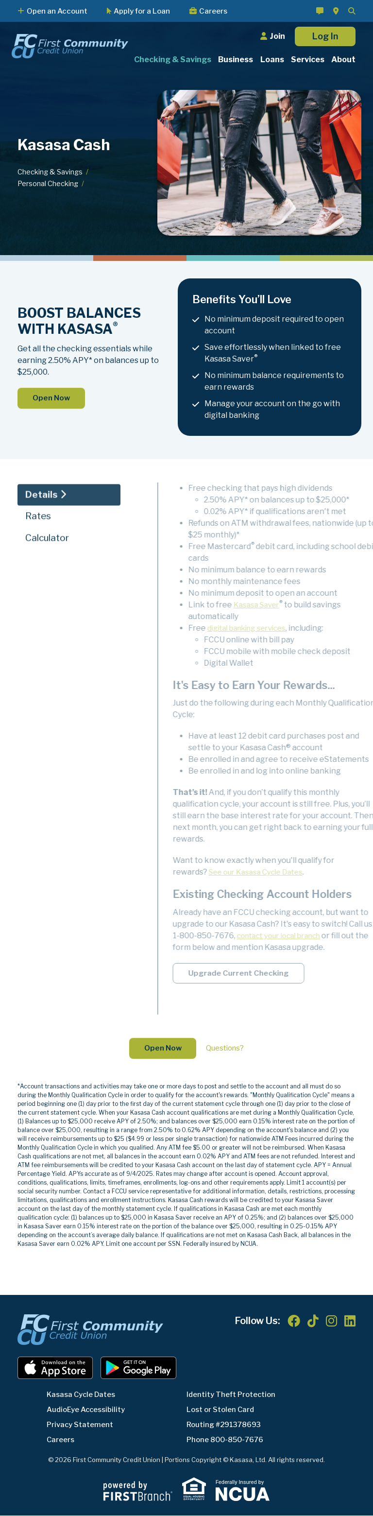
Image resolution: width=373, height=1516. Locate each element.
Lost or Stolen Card (223, 1410)
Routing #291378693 (226, 1425)
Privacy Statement (83, 1425)
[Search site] (352, 11)
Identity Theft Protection (234, 1395)
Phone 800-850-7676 (228, 1440)
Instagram (331, 1321)
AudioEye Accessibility (89, 1410)
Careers (213, 11)
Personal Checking (48, 183)
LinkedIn (350, 1321)
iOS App (55, 1369)
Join (277, 36)
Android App (138, 1369)
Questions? (226, 1048)
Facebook (294, 1321)
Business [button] (235, 59)
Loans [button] (272, 59)
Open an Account (57, 11)
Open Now (52, 398)
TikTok (313, 1321)
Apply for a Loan (142, 11)
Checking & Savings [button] (172, 59)
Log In (325, 36)
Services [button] (307, 59)
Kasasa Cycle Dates (83, 1395)
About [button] (343, 59)
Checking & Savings (50, 172)
